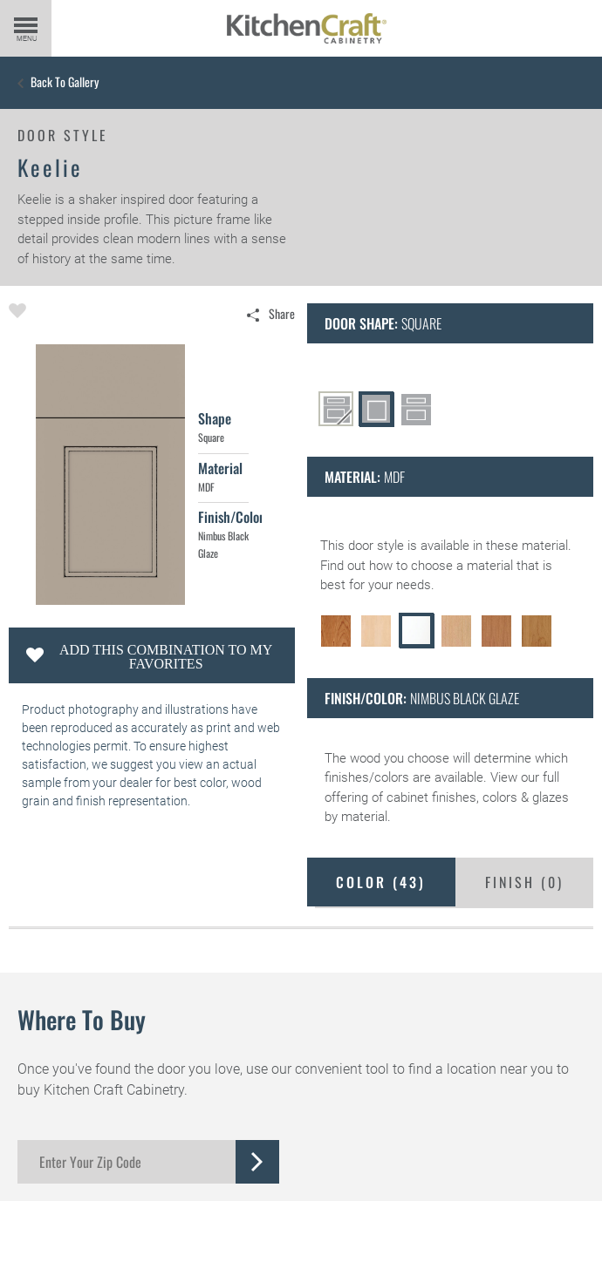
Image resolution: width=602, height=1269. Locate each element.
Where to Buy (81, 1019)
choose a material (462, 565)
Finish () (524, 882)
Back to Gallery (65, 82)
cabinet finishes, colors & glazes (478, 797)
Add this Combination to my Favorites (165, 656)
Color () (381, 882)
